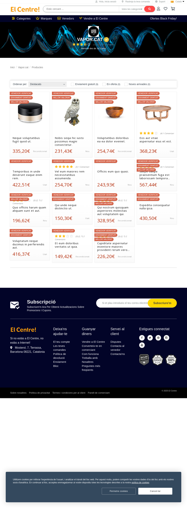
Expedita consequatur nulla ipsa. (155, 206)
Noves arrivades (137, 84)
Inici (12, 67)
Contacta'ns (118, 354)
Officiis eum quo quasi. (113, 171)
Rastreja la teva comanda (136, 1)
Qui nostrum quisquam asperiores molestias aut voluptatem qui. (113, 211)
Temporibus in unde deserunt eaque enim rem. (27, 175)
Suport (160, 1)
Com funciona (91, 359)
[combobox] (47, 83)
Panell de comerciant (98, 399)
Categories (21, 18)
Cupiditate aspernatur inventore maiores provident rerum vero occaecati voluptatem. (112, 247)
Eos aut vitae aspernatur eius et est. (156, 139)
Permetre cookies (119, 491)
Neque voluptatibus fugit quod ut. (26, 139)
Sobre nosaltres (18, 399)
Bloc (56, 367)
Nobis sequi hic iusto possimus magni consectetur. (69, 141)
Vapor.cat (93, 39)
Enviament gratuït (84, 84)
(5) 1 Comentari (82, 167)
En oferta (111, 84)
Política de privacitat (39, 399)
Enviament (60, 363)
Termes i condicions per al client (68, 399)
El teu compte (62, 341)
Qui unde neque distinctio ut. (66, 206)
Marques (44, 18)
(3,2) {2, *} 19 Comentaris (103, 45)
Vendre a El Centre (93, 18)
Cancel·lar (155, 491)
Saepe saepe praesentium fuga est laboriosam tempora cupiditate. (155, 175)
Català (178, 1)
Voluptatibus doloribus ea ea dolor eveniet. (113, 139)
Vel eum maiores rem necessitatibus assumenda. (70, 175)
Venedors (65, 18)
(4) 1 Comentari (167, 133)
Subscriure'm (162, 303)
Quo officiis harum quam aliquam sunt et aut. (29, 209)
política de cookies (140, 482)
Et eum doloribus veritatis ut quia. (67, 245)
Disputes (116, 341)
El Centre (173, 397)
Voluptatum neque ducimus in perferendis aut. (28, 244)
